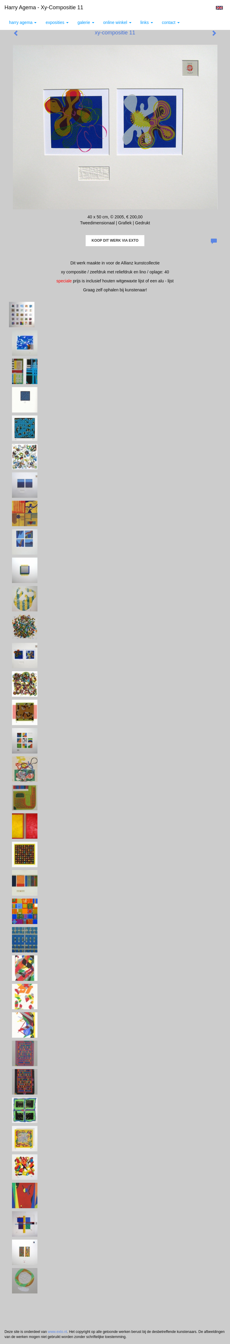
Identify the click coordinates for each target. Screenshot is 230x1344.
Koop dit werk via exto (115, 240)
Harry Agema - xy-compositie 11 (43, 7)
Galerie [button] (86, 22)
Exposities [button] (57, 22)
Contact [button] (171, 22)
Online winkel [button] (117, 22)
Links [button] (146, 22)
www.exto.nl (57, 1332)
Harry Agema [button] (23, 22)
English (219, 8)
